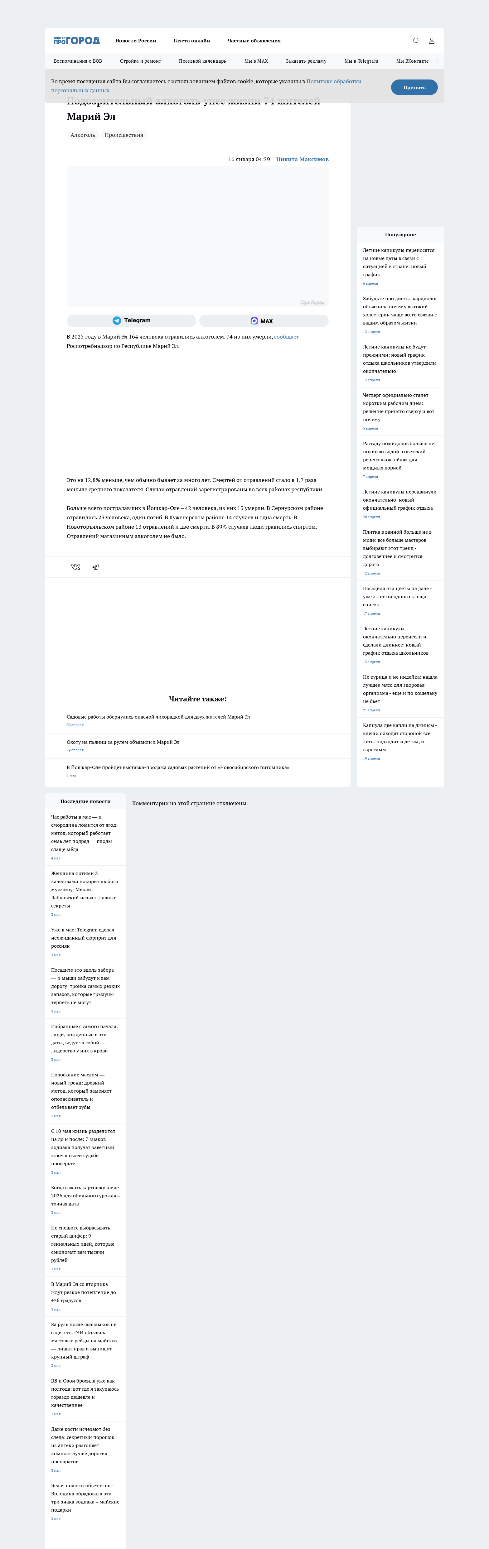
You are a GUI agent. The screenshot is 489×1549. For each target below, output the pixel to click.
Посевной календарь (202, 61)
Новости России (135, 40)
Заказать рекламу (306, 61)
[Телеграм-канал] (131, 321)
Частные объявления (254, 40)
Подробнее (209, 1449)
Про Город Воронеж (223, 1294)
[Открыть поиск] (416, 40)
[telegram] (97, 567)
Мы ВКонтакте (412, 61)
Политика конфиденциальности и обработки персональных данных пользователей (118, 1458)
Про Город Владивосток (119, 1315)
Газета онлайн (192, 40)
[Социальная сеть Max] (264, 321)
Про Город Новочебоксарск (123, 1294)
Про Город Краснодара (172, 1315)
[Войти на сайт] (431, 40)
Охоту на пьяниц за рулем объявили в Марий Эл (198, 746)
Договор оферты (59, 1338)
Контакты (132, 1346)
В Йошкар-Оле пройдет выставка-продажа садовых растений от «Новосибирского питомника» (198, 771)
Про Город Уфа (219, 1301)
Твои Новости (57, 1301)
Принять (415, 87)
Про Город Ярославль (171, 1294)
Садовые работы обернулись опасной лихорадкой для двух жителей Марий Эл (198, 721)
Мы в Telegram (361, 61)
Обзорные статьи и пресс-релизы (232, 1338)
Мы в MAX (256, 61)
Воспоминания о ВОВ (78, 61)
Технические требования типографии (156, 1338)
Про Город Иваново (276, 1294)
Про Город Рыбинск (169, 1301)
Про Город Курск (113, 1301)
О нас (50, 1346)
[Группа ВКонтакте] (318, 1303)
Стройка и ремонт (140, 61)
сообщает (286, 336)
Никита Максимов (302, 159)
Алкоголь (82, 134)
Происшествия (124, 134)
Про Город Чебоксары (64, 1294)
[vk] (76, 567)
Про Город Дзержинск (64, 1315)
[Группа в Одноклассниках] (333, 1303)
